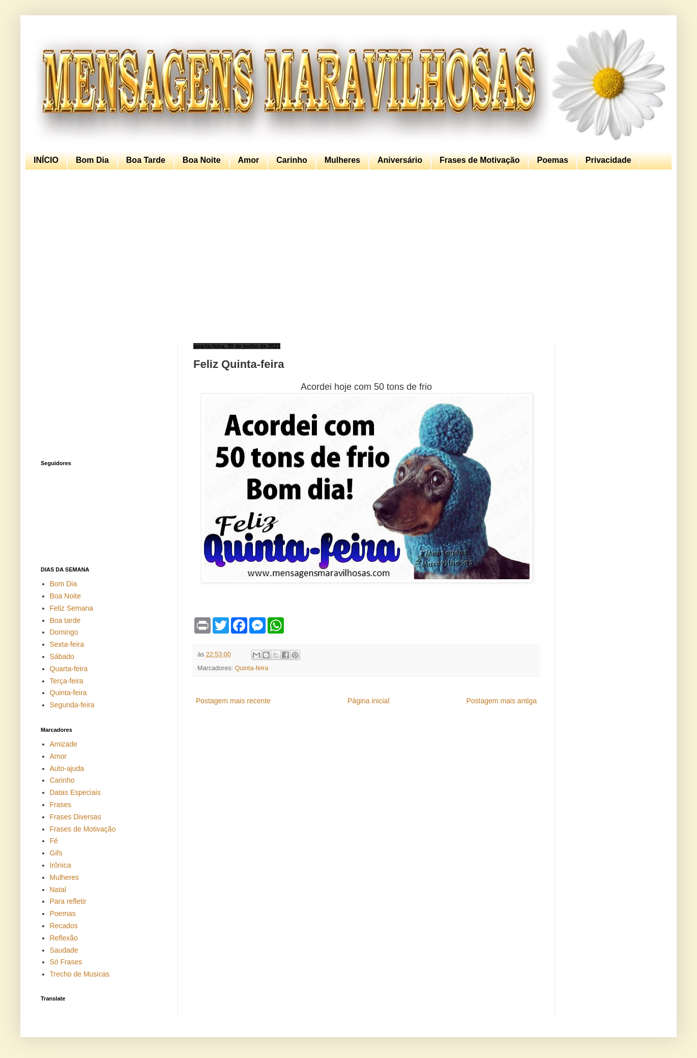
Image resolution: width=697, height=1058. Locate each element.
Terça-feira (66, 681)
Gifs (56, 853)
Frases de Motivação (479, 160)
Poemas (552, 160)
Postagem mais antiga (501, 701)
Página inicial (368, 701)
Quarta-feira (69, 669)
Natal (58, 889)
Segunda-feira (72, 705)
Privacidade (608, 160)
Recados (64, 926)
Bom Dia (92, 160)
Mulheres (342, 160)
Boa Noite (202, 160)
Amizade (63, 744)
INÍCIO (46, 160)
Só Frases (66, 962)
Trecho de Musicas (80, 974)
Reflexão (64, 938)
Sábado (62, 656)
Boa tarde (65, 620)
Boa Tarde (145, 160)
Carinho (291, 160)
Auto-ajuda (67, 768)
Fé (54, 841)
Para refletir (68, 901)
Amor (248, 160)
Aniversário (399, 160)
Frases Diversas (75, 817)
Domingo (64, 632)
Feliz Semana (72, 608)
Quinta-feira (252, 668)
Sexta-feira (67, 644)
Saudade (64, 950)
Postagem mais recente (233, 701)
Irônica (60, 865)
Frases (61, 804)
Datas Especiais (75, 792)
